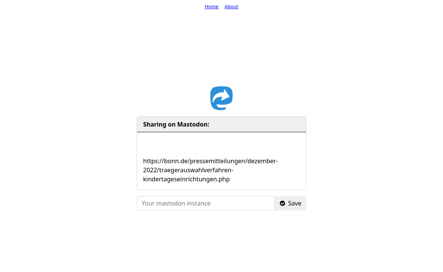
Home (211, 6)
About (231, 6)
